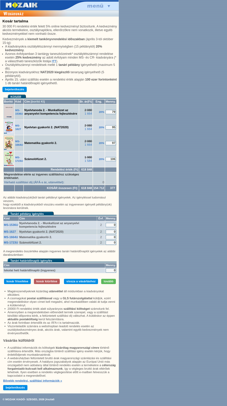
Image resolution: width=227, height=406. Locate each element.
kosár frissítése (17, 281)
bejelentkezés (14, 89)
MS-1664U (11, 237)
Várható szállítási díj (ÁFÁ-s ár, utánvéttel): (34, 182)
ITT (54, 61)
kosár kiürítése (46, 281)
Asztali (50, 399)
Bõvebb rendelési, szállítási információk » (32, 380)
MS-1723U (11, 242)
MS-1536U (11, 225)
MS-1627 (10, 231)
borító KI (38, 101)
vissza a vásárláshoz (81, 281)
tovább (108, 281)
